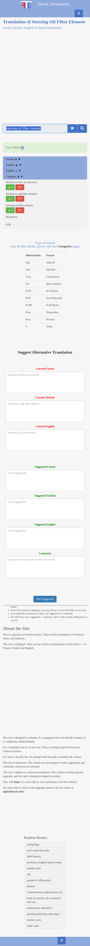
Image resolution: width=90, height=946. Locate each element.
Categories (65, 246)
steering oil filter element (19, 205)
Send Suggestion (45, 599)
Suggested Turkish (45, 495)
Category (14, 176)
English (13, 170)
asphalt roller (34, 868)
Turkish (14, 165)
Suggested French (45, 466)
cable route (33, 925)
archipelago (33, 844)
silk (29, 874)
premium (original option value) (44, 862)
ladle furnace (34, 856)
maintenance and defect (39, 908)
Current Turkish (45, 397)
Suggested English (45, 524)
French (13, 159)
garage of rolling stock (39, 880)
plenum (31, 886)
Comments (45, 553)
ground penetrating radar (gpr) (43, 914)
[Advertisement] (45, 75)
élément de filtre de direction (21, 182)
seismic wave (34, 919)
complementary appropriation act (45, 892)
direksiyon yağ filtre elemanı (21, 193)
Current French (45, 368)
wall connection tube (38, 850)
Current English (45, 426)
